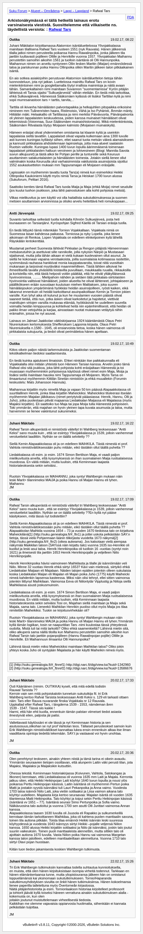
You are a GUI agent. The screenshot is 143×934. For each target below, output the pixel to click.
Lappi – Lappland (76, 11)
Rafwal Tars (60, 29)
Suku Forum (18, 11)
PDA (130, 17)
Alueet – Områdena (45, 11)
